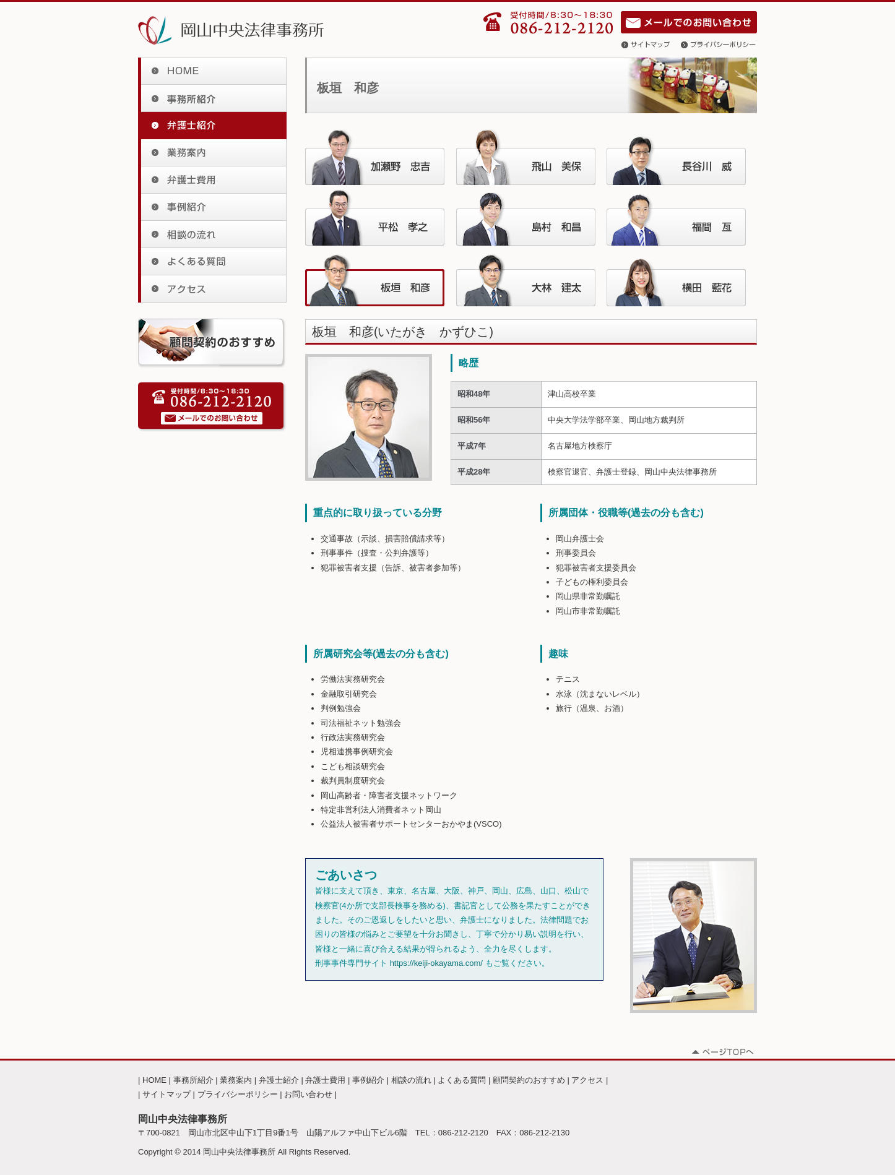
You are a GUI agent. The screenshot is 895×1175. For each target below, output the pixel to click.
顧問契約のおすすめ (529, 1080)
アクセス (212, 289)
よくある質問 (212, 261)
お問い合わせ (689, 22)
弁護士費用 (212, 180)
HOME (212, 71)
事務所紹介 (212, 98)
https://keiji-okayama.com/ (436, 963)
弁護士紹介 (212, 125)
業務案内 (212, 152)
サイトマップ (651, 44)
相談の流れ (212, 234)
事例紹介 (212, 207)
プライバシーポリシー (719, 44)
